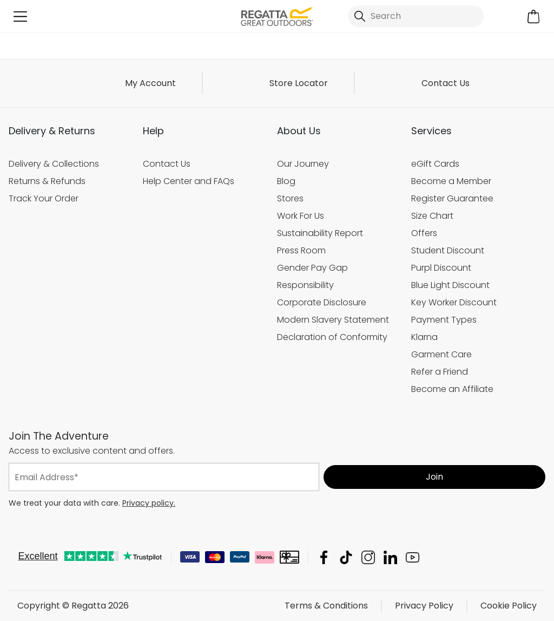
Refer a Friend (439, 371)
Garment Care (441, 354)
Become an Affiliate (452, 389)
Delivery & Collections (54, 164)
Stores (290, 198)
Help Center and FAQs (188, 181)
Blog (286, 181)
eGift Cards (435, 164)
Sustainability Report (320, 233)
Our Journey (303, 164)
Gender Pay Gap (312, 268)
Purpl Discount (441, 268)
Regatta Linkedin (390, 557)
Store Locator (298, 83)
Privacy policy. (148, 503)
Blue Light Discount (450, 285)
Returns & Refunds (47, 181)
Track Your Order (43, 198)
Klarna (424, 337)
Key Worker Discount (454, 302)
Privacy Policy (424, 605)
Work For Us (300, 216)
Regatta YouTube (412, 557)
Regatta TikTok (346, 557)
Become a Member (451, 181)
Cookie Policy (508, 605)
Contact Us (445, 83)
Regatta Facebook (324, 557)
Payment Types (444, 319)
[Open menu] (20, 16)
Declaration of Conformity (332, 337)
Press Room (301, 250)
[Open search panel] (416, 16)
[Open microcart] (533, 16)
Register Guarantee (452, 198)
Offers (424, 233)
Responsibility (305, 285)
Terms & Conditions (326, 605)
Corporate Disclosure (321, 302)
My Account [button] (150, 83)
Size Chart (432, 216)
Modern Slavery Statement (333, 319)
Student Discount (447, 250)
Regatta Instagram (368, 557)
